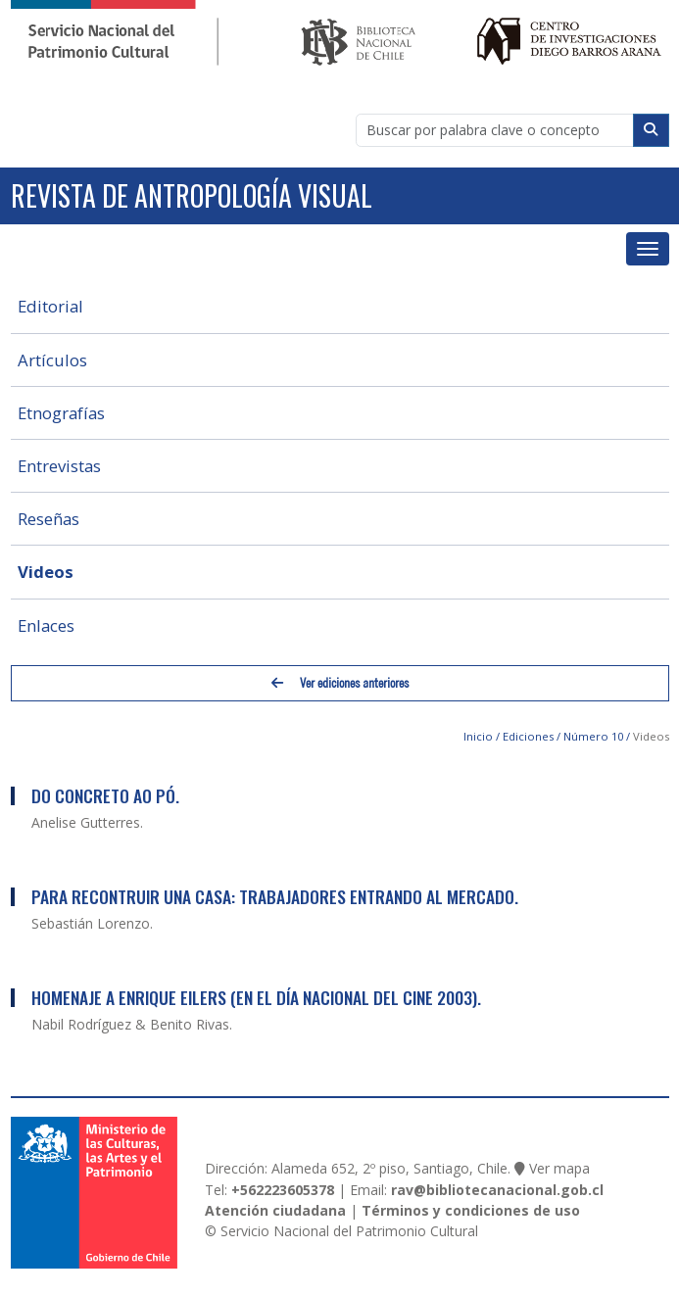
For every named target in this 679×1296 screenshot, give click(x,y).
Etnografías (61, 413)
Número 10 (593, 736)
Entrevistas (59, 466)
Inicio (478, 736)
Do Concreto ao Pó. (105, 795)
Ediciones (528, 736)
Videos (45, 571)
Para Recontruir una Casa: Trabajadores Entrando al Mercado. (274, 896)
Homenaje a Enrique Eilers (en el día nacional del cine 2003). (256, 997)
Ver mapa (559, 1168)
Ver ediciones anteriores (340, 683)
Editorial (50, 306)
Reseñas (48, 518)
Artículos (52, 360)
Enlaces (46, 625)
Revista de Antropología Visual (191, 195)
